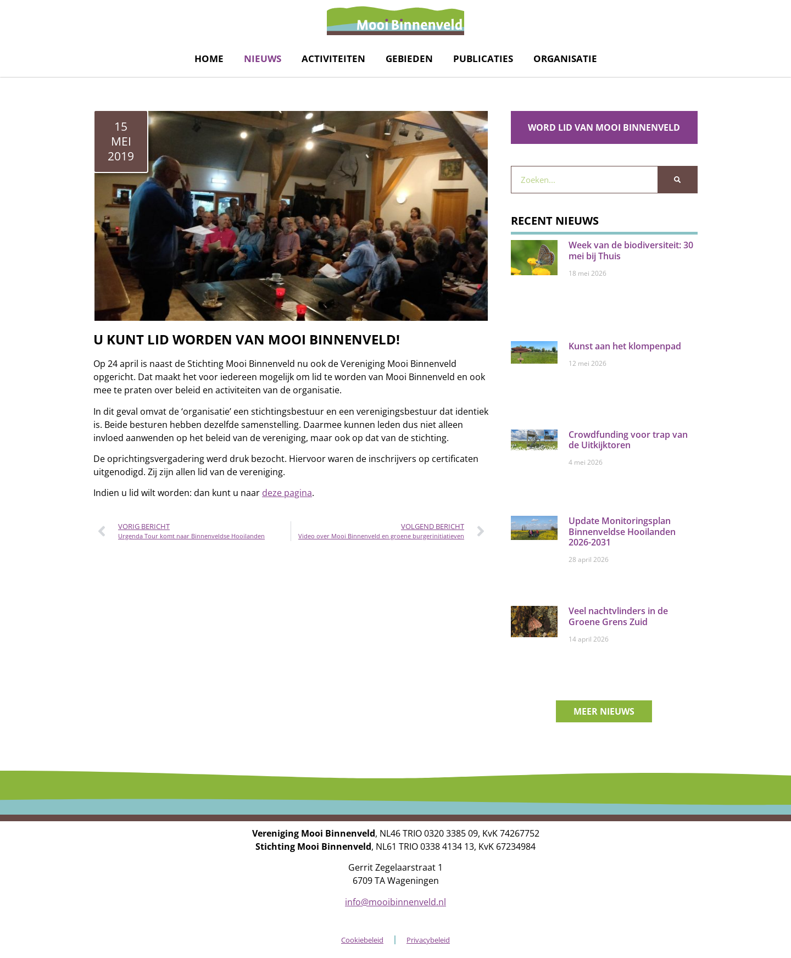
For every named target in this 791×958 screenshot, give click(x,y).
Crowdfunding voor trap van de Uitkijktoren (628, 439)
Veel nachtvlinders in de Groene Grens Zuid (618, 616)
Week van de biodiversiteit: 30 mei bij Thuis (631, 250)
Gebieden (409, 58)
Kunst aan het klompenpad (625, 346)
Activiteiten (333, 58)
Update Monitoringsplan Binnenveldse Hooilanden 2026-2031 (622, 531)
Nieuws (262, 58)
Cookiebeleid (362, 940)
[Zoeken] (677, 179)
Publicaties (483, 58)
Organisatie (565, 58)
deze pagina (287, 493)
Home (209, 58)
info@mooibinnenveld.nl (395, 902)
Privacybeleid (428, 940)
